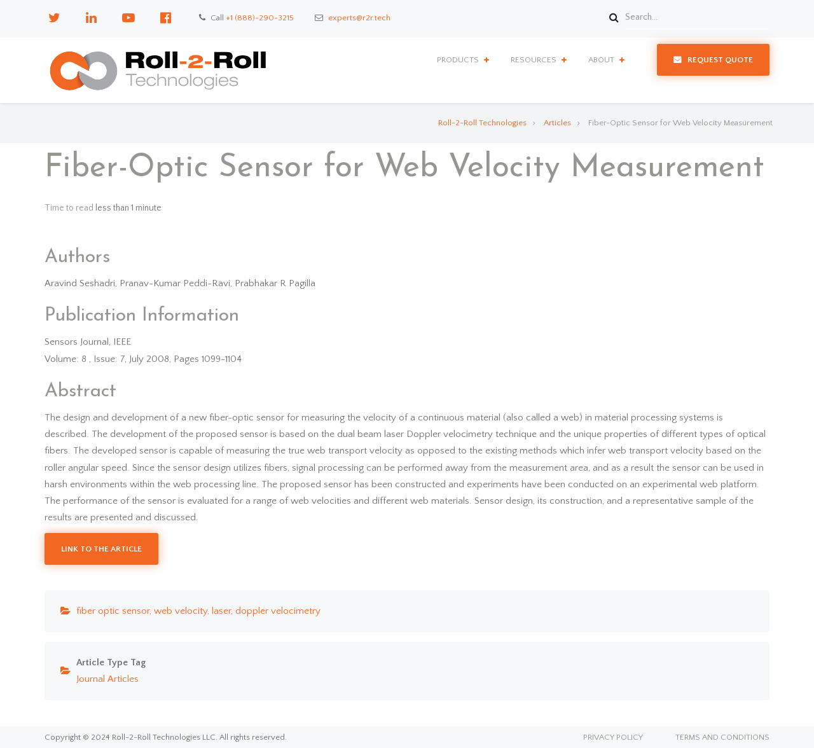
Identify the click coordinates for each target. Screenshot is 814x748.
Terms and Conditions (722, 737)
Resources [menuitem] (533, 59)
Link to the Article (101, 548)
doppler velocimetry (278, 611)
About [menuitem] (601, 59)
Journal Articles (107, 679)
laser (221, 611)
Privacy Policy (613, 737)
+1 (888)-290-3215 (260, 17)
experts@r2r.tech (359, 17)
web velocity (180, 611)
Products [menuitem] (458, 59)
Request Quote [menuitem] (720, 59)
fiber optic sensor (112, 611)
